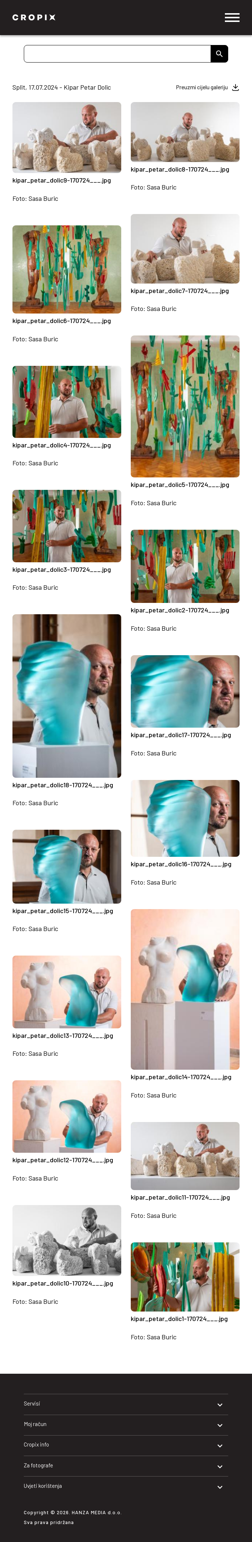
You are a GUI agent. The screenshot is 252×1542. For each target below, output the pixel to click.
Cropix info (36, 1444)
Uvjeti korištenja (43, 1485)
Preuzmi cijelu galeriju (202, 87)
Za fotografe (38, 1465)
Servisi (32, 1403)
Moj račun (35, 1424)
